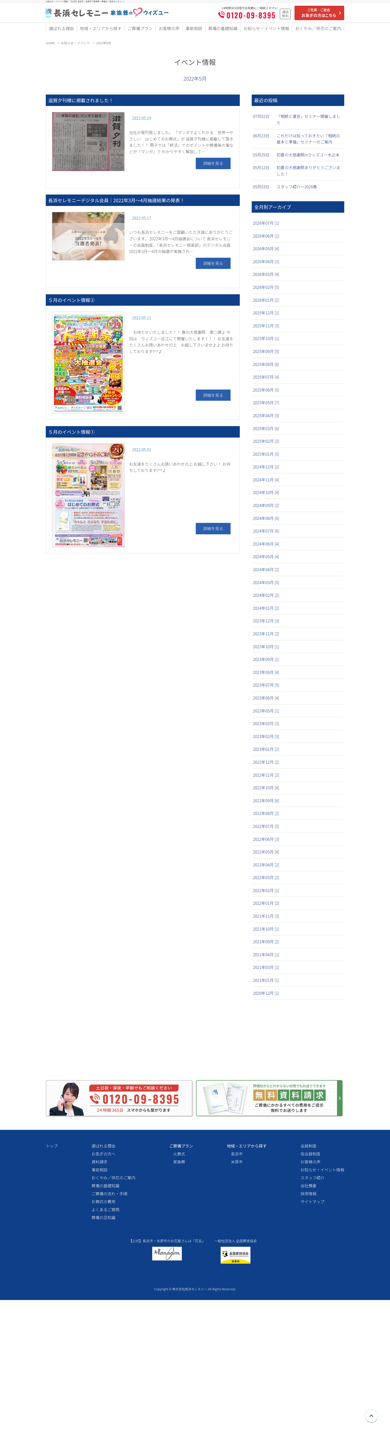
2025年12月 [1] (266, 316)
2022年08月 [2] (266, 816)
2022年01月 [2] (266, 906)
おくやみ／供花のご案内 (317, 30)
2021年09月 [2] (266, 945)
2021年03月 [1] (266, 970)
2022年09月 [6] (266, 804)
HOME (50, 46)
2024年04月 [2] (266, 573)
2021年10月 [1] (266, 932)
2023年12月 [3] (266, 624)
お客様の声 (168, 30)
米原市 (237, 1302)
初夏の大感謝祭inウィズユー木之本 (308, 158)
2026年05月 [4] (266, 252)
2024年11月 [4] (266, 483)
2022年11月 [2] (266, 778)
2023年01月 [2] (266, 752)
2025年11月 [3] (266, 329)
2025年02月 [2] (266, 444)
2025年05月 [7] (266, 406)
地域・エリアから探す (100, 30)
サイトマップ (312, 1342)
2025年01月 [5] (266, 457)
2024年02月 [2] (266, 598)
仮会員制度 (310, 1294)
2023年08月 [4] (266, 675)
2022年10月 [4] (266, 791)
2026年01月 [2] (266, 303)
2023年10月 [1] (266, 650)
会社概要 (308, 1326)
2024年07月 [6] (266, 534)
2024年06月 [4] (266, 547)
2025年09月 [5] (266, 354)
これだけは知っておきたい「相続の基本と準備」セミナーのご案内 (308, 142)
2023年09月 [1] (266, 662)
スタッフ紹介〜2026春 (297, 190)
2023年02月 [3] (266, 740)
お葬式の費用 (103, 1342)
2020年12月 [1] (266, 996)
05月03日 (261, 190)
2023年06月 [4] (266, 701)
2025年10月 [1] (266, 342)
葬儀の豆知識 (103, 1357)
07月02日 (261, 119)
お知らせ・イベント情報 (264, 30)
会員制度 (308, 1286)
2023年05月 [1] (266, 714)
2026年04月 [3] (266, 265)
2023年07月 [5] (266, 688)
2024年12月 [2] (266, 470)
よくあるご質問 (105, 1349)
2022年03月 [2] (266, 881)
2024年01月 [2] (266, 611)
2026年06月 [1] (266, 239)
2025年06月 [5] (266, 393)
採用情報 (308, 1334)
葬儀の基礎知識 (221, 30)
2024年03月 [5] (266, 586)
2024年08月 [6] (266, 521)
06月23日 (261, 139)
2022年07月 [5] (266, 829)
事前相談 (192, 30)
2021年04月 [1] (266, 958)
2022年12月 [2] (266, 765)
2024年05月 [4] (266, 560)
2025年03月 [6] (266, 432)
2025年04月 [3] (266, 419)
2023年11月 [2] (266, 637)
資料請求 (99, 1302)
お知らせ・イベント (76, 46)
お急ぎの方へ (103, 1294)
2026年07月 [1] (266, 226)
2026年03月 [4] (266, 277)
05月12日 (261, 171)
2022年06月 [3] (266, 842)
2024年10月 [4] (266, 496)
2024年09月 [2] (266, 508)
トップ (52, 1286)
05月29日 (261, 158)
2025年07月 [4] (266, 380)
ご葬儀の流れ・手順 (109, 1334)
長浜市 (237, 1294)
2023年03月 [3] (266, 727)
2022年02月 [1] (266, 894)
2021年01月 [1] (266, 983)
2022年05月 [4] (266, 855)
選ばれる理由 (61, 30)
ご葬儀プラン (140, 30)
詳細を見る (213, 166)
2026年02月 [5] (266, 290)
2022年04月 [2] (266, 868)
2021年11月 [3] (266, 919)
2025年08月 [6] (266, 367)
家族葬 (179, 1302)
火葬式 (179, 1294)
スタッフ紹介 (312, 1318)
